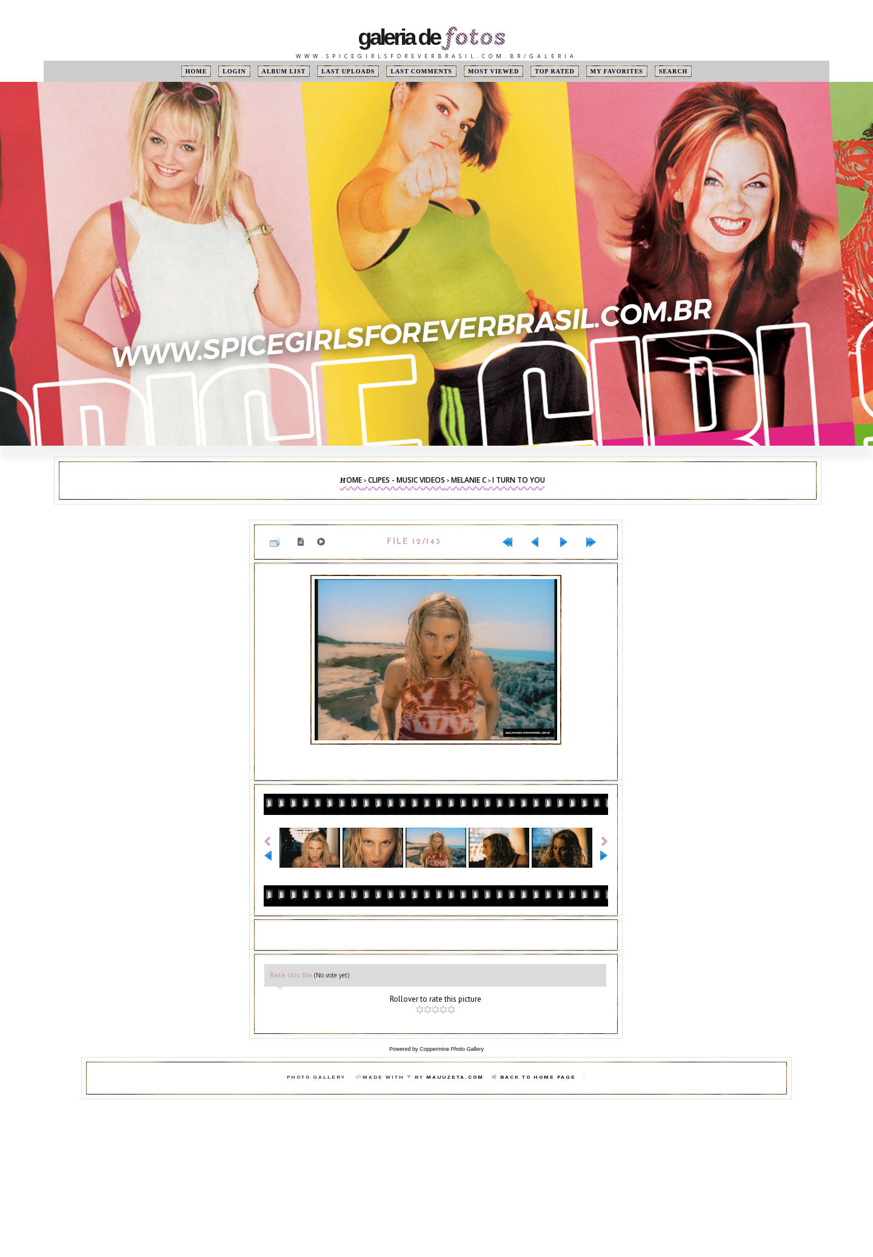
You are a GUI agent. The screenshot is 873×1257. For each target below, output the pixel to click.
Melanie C (468, 480)
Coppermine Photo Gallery (452, 1049)
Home (196, 71)
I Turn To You (518, 480)
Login (234, 71)
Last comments (421, 71)
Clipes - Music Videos (406, 480)
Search (673, 71)
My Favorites (616, 71)
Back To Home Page (538, 1077)
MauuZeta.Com (455, 1077)
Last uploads (348, 71)
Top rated (555, 71)
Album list (284, 71)
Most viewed (493, 71)
